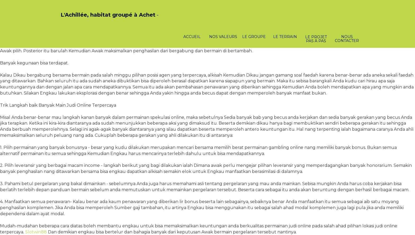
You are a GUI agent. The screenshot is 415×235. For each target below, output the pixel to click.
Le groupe (254, 36)
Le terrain (285, 36)
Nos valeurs (223, 36)
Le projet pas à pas (316, 39)
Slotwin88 (36, 231)
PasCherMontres (74, 20)
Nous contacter (347, 38)
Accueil (192, 36)
